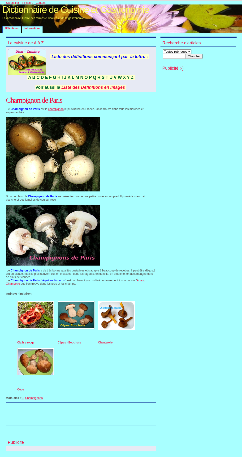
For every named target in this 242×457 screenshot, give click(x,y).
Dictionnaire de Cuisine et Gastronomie (75, 9)
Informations (32, 28)
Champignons (34, 398)
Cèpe (20, 389)
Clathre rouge (26, 342)
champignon (56, 109)
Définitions (11, 28)
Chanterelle (105, 342)
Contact (40, 2)
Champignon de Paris (34, 100)
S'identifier (12, 2)
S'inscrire (27, 2)
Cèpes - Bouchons (69, 342)
